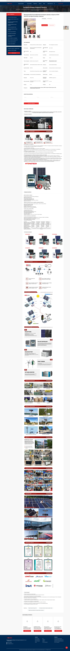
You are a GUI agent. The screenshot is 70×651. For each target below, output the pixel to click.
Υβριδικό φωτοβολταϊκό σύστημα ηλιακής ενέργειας (36, 610)
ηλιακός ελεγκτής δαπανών (12, 31)
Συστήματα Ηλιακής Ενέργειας (25, 9)
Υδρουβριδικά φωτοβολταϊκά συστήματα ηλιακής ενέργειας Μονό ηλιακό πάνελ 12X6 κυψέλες (27, 627)
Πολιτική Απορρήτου (45, 642)
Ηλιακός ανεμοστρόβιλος (11, 43)
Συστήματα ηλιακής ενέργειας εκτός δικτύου (13, 19)
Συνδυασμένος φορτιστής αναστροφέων (11, 36)
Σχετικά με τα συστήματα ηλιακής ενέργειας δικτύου (13, 22)
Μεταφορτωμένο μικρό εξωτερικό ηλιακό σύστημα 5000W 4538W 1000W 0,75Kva (57, 627)
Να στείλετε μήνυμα (31, 103)
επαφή (36, 642)
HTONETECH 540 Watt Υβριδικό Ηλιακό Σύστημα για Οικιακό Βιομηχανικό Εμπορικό (37, 627)
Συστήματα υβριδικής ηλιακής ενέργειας (12, 25)
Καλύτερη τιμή (44, 25)
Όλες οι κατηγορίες (56, 642)
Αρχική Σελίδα (18, 9)
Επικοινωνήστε (52, 25)
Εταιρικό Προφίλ (37, 638)
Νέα (42, 638)
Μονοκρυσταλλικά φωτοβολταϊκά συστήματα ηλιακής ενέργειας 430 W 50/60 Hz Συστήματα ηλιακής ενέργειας (48, 627)
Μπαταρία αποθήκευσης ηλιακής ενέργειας (12, 29)
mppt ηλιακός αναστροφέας (12, 33)
